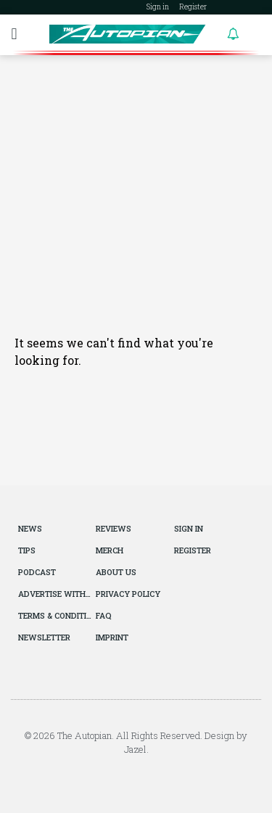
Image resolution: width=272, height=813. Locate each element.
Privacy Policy (128, 593)
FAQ (104, 615)
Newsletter (44, 637)
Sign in (158, 7)
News (30, 528)
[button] (14, 34)
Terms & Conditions (55, 615)
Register (193, 7)
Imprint (112, 637)
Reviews (113, 528)
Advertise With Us (55, 593)
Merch (109, 550)
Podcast (37, 571)
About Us (116, 571)
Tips (27, 550)
